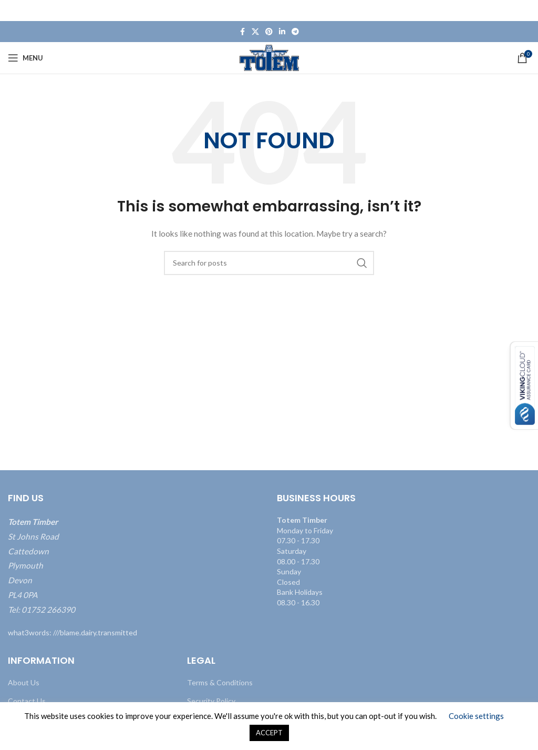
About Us (23, 682)
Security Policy (211, 700)
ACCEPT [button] (269, 732)
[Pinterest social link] (269, 32)
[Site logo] (269, 57)
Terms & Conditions (220, 682)
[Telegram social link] (295, 32)
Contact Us (27, 700)
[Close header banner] (525, 10)
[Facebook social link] (242, 32)
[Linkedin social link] (282, 32)
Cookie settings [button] (476, 716)
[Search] (269, 263)
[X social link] (255, 32)
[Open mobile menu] (25, 57)
